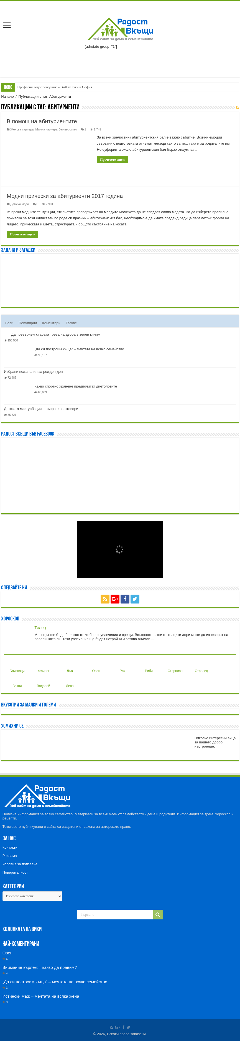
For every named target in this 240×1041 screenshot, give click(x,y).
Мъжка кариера (46, 129)
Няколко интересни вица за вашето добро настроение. (215, 742)
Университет (68, 129)
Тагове (71, 323)
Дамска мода (19, 204)
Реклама (9, 856)
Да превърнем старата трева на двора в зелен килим (55, 334)
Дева (68, 681)
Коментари (51, 323)
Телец (40, 627)
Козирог (43, 666)
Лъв (68, 666)
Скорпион (175, 666)
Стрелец (201, 666)
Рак (121, 666)
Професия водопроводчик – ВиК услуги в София (54, 87)
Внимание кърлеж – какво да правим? (39, 967)
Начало (7, 96)
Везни (17, 681)
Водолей (43, 681)
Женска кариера (22, 129)
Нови (9, 323)
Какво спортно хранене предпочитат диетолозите (75, 386)
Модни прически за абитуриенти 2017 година (65, 196)
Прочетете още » (112, 160)
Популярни (28, 323)
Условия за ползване (19, 864)
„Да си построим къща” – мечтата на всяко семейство (79, 349)
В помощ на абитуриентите (42, 121)
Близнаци (17, 666)
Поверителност (15, 872)
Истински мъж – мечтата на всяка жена (40, 996)
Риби (148, 666)
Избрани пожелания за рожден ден (33, 371)
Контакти (9, 847)
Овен (95, 666)
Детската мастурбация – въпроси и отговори (41, 409)
